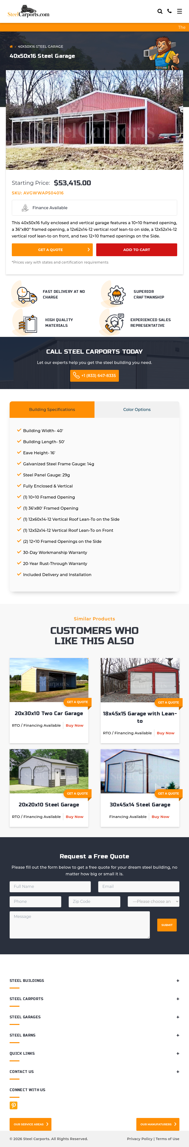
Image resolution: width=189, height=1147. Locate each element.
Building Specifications (52, 409)
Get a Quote (50, 250)
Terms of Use (167, 1139)
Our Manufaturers (156, 1124)
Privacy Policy (139, 1139)
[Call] (169, 11)
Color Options (137, 409)
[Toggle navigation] (179, 11)
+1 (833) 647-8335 (98, 375)
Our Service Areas (29, 1124)
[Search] (160, 11)
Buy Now (74, 725)
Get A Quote (79, 703)
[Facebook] (13, 1105)
